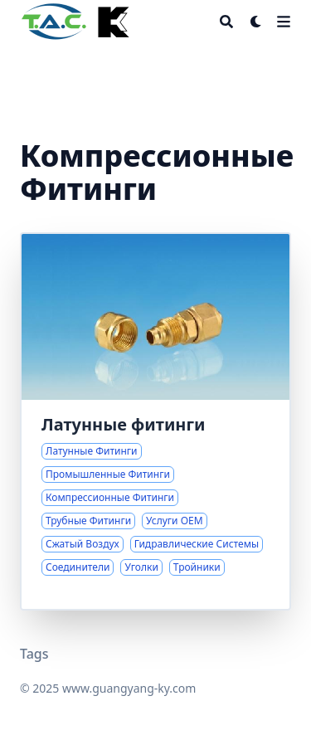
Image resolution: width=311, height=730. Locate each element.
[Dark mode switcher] (256, 21)
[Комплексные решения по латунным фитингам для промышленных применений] (155, 421)
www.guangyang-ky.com (129, 688)
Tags (34, 654)
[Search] (226, 21)
